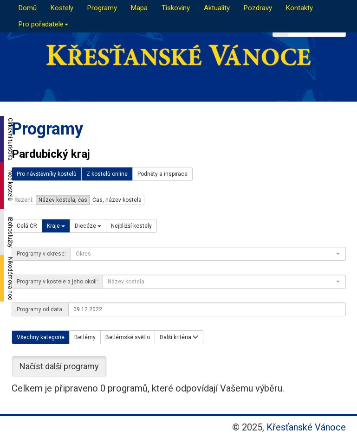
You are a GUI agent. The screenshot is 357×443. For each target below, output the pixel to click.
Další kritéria (179, 337)
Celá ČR (27, 226)
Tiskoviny (176, 8)
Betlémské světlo (127, 337)
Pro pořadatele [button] (43, 24)
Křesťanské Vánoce (306, 427)
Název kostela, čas (63, 200)
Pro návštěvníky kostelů (47, 174)
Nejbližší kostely (131, 226)
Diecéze (88, 226)
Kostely (62, 8)
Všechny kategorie (41, 337)
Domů (28, 8)
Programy (102, 8)
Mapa (139, 8)
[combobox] (208, 254)
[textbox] (205, 254)
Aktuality (217, 8)
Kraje (56, 226)
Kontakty (299, 8)
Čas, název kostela (117, 200)
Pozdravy (258, 8)
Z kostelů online (107, 174)
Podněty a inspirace (162, 174)
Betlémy (85, 337)
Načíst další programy (59, 366)
